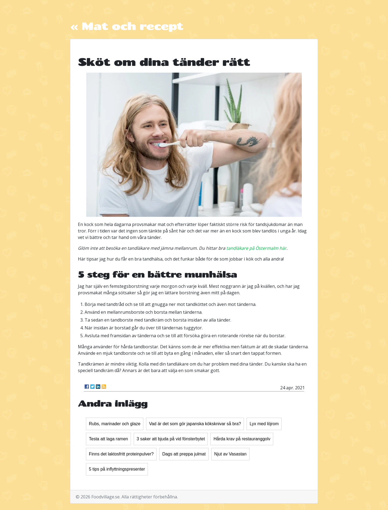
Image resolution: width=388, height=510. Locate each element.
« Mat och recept (126, 25)
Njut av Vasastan (230, 454)
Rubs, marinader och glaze (114, 423)
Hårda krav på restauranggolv (241, 439)
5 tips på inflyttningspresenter (117, 469)
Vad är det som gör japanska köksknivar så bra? (195, 423)
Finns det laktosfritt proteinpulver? (121, 454)
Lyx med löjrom (264, 423)
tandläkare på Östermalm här (256, 248)
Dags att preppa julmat (184, 454)
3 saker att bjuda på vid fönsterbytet (171, 439)
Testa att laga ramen (108, 439)
